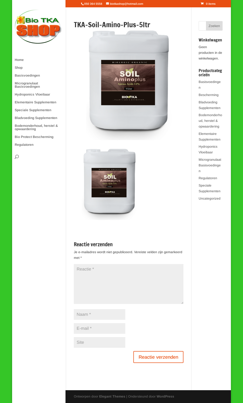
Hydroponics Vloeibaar (32, 94)
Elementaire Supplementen (35, 102)
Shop (19, 67)
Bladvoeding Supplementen (36, 118)
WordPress (165, 396)
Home (19, 60)
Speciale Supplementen (33, 110)
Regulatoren (24, 145)
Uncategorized (209, 198)
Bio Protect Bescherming (34, 137)
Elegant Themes (112, 396)
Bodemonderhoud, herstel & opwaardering (36, 127)
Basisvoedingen (27, 75)
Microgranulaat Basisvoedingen (27, 85)
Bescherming (209, 95)
